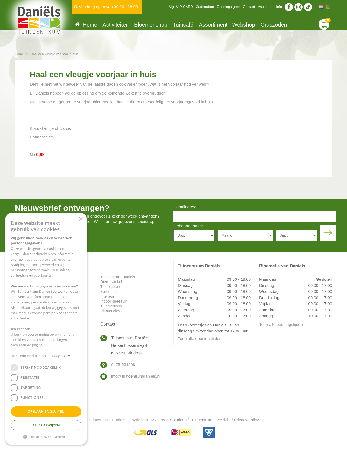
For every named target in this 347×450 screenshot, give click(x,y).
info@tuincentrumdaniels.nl (135, 376)
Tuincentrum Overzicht (210, 419)
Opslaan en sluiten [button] (46, 411)
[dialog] (46, 329)
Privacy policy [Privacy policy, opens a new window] (59, 356)
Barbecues (109, 291)
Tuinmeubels (111, 306)
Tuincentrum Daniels (117, 277)
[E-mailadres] (255, 216)
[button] (46, 436)
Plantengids (110, 311)
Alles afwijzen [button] (46, 425)
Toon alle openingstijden (199, 338)
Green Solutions (172, 419)
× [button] (81, 219)
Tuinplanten (110, 286)
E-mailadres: (186, 207)
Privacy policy (246, 419)
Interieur (107, 296)
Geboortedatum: (188, 226)
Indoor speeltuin (113, 301)
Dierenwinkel (111, 282)
